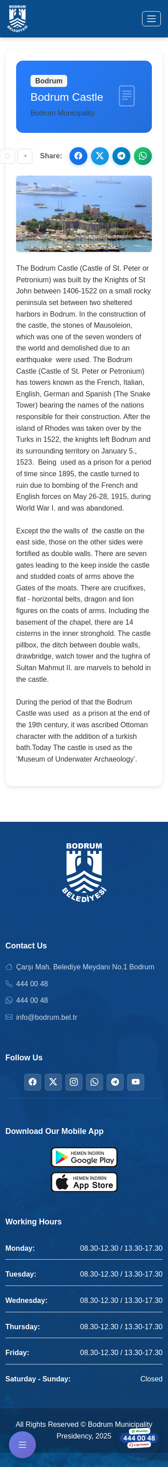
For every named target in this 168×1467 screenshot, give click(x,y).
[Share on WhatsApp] (143, 156)
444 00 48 (32, 984)
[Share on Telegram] (121, 156)
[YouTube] (135, 1082)
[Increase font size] (25, 156)
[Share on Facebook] (78, 156)
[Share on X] (100, 156)
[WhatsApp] (94, 1082)
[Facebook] (32, 1082)
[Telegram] (115, 1082)
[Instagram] (73, 1082)
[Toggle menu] (151, 18)
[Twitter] (53, 1082)
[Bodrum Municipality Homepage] (17, 19)
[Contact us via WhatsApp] (138, 1438)
